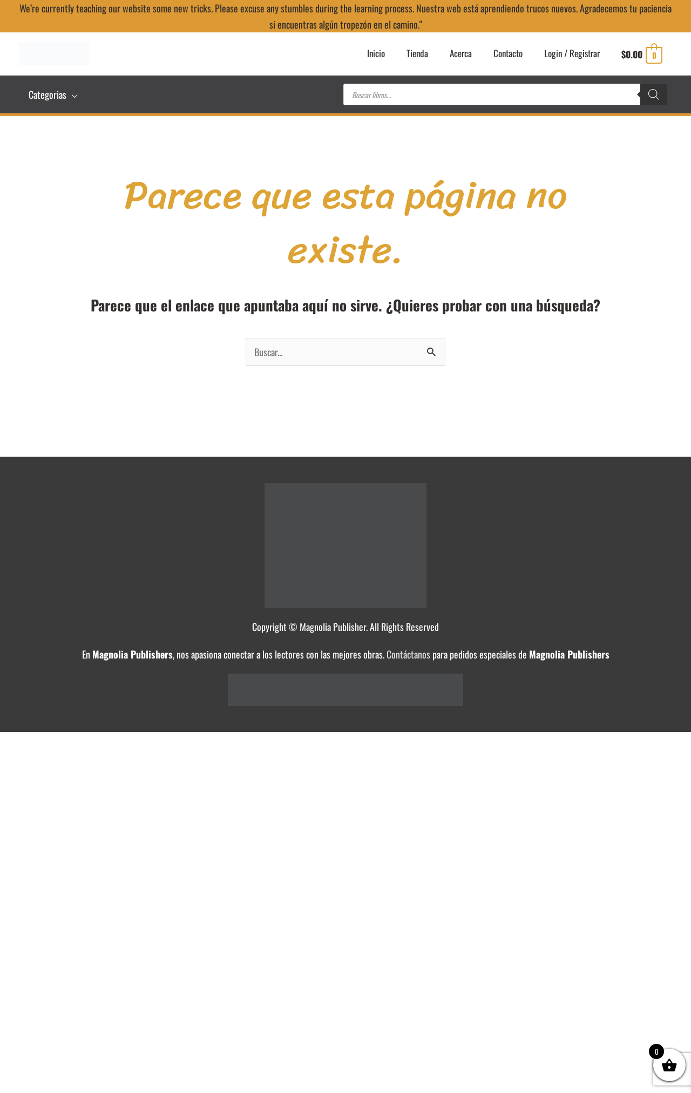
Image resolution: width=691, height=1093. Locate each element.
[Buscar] (653, 94)
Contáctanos (408, 654)
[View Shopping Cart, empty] (640, 54)
